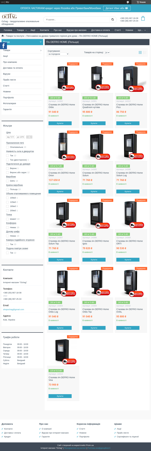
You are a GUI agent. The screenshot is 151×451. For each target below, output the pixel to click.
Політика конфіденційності (99, 448)
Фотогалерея (9, 103)
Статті (118, 30)
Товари (20, 30)
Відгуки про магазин (76, 30)
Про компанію (10, 62)
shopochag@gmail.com (13, 309)
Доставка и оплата (100, 30)
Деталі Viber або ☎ (117, 8)
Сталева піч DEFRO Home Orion (62, 174)
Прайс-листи (9, 79)
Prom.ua (90, 445)
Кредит (7, 436)
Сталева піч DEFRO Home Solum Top (62, 242)
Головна (8, 30)
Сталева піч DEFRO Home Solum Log (129, 174)
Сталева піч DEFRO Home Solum (95, 174)
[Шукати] (112, 20)
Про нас (58, 30)
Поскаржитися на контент (75, 448)
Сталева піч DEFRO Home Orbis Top (95, 310)
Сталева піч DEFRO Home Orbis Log (62, 310)
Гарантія (7, 109)
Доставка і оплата (12, 433)
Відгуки (6, 74)
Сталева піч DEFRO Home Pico (129, 106)
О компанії (47, 429)
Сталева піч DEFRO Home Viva (62, 378)
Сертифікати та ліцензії (128, 436)
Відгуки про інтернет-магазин (55, 433)
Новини (129, 30)
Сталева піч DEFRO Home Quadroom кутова (95, 106)
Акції (33, 30)
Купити (60, 123)
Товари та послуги (15, 36)
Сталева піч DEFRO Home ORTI (129, 242)
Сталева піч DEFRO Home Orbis (62, 106)
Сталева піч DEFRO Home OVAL (129, 310)
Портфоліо (8, 97)
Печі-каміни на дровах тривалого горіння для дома (51, 36)
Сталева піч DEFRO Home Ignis (95, 242)
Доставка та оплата (13, 68)
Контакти (44, 30)
